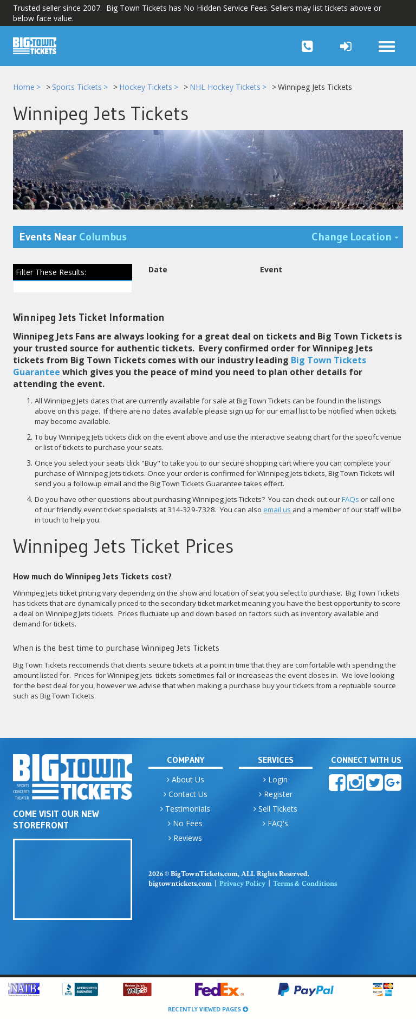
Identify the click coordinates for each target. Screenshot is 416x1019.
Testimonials (185, 809)
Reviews (185, 838)
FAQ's (275, 823)
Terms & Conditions (305, 884)
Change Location (357, 236)
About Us (185, 779)
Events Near (73, 237)
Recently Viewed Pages (208, 1009)
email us (277, 510)
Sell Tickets (275, 809)
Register (275, 794)
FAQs (350, 500)
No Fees (185, 823)
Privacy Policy (242, 884)
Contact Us (185, 794)
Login (275, 779)
